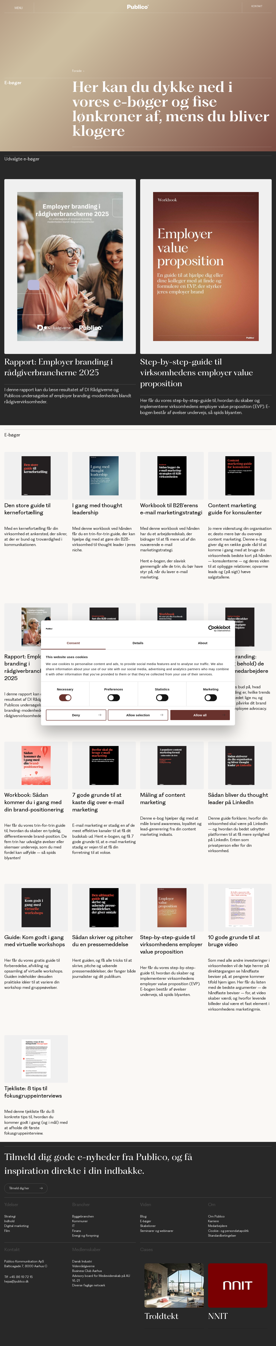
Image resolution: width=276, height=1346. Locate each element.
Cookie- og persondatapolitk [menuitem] (228, 1231)
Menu (19, 8)
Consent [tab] (73, 643)
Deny (76, 715)
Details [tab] (138, 643)
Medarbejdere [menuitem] (217, 1226)
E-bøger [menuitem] (145, 1221)
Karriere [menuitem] (213, 1221)
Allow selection (138, 715)
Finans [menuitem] (76, 1231)
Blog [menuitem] (143, 1216)
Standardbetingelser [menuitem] (222, 1235)
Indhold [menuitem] (9, 1221)
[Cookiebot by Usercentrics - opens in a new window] (211, 628)
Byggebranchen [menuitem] (83, 1216)
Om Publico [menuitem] (216, 1216)
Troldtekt (161, 1316)
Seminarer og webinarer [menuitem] (156, 1231)
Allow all (200, 715)
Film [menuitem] (7, 1231)
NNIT (218, 1316)
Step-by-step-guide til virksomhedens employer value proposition (196, 372)
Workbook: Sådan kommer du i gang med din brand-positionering (34, 802)
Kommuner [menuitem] (80, 1221)
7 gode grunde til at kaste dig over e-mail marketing (98, 802)
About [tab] (202, 643)
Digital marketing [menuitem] (16, 1226)
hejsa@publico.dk (16, 1281)
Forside (77, 71)
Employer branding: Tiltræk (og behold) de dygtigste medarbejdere (238, 663)
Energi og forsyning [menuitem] (85, 1235)
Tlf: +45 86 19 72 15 (18, 1277)
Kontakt (257, 7)
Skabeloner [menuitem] (148, 1226)
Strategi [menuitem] (10, 1216)
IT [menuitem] (73, 1226)
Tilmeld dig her (19, 1188)
